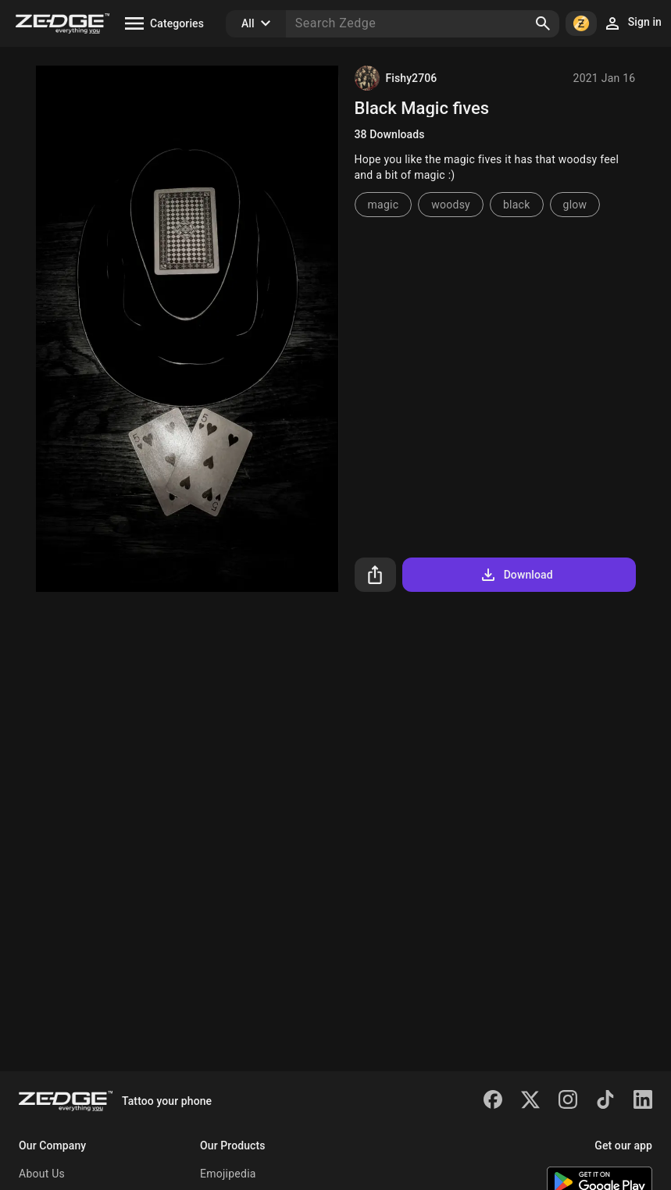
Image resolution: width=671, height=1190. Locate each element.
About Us (42, 1173)
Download (516, 574)
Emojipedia (228, 1173)
